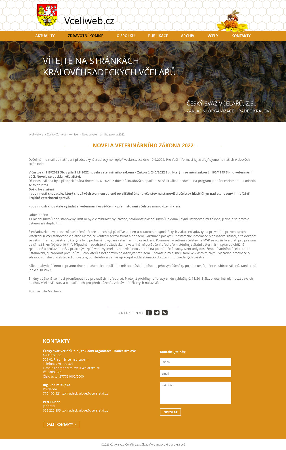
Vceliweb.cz (36, 134)
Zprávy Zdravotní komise (62, 134)
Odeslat (170, 412)
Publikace (158, 35)
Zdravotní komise (85, 35)
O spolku (126, 35)
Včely (213, 35)
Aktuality (45, 35)
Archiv (187, 35)
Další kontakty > (61, 424)
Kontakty (241, 35)
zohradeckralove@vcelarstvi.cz (77, 368)
